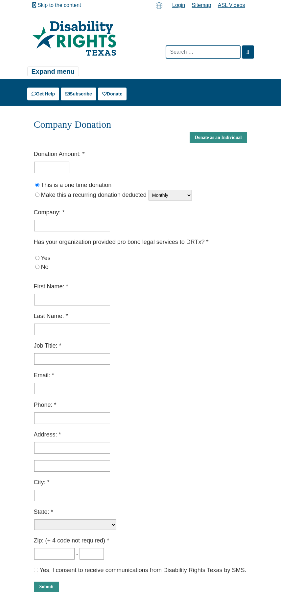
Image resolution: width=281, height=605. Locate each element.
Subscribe (78, 93)
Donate (112, 93)
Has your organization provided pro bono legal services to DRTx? (120, 242)
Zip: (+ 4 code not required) (70, 540)
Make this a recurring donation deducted (94, 195)
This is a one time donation (76, 185)
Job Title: (46, 345)
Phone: (44, 405)
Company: (48, 212)
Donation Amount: (58, 154)
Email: (43, 375)
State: (42, 512)
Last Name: (50, 316)
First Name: (50, 286)
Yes (45, 258)
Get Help (43, 93)
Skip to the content (56, 5)
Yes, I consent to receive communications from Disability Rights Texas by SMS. (140, 570)
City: (40, 482)
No (45, 267)
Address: (46, 434)
